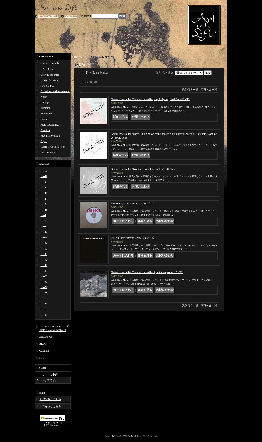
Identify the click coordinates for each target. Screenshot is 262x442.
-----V (44, 287)
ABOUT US (46, 336)
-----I (43, 215)
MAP (42, 357)
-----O (44, 248)
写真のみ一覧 (209, 89)
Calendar (44, 350)
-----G (44, 204)
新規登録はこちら (50, 399)
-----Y (44, 304)
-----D (44, 187)
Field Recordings (50, 124)
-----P (44, 254)
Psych (44, 141)
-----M (44, 237)
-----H (44, 209)
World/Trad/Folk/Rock (53, 146)
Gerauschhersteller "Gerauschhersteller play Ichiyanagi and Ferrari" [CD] (150, 99)
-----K (44, 226)
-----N (44, 243)
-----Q (44, 259)
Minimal (45, 107)
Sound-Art (46, 113)
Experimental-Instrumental (55, 91)
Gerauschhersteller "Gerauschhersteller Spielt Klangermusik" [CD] (147, 272)
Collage (45, 102)
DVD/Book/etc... (50, 152)
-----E (44, 193)
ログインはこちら (50, 406)
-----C (44, 182)
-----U (44, 281)
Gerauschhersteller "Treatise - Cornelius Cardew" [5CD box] (144, 169)
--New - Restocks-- (51, 63)
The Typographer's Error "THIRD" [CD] (133, 203)
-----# (44, 315)
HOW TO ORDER (48, 16)
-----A (44, 171)
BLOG (43, 343)
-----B (44, 176)
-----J (43, 220)
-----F (44, 198)
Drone (44, 119)
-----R (44, 265)
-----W (44, 293)
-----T (44, 276)
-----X (44, 298)
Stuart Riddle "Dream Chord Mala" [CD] (133, 237)
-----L (44, 231)
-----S (44, 270)
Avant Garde (47, 85)
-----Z (44, 309)
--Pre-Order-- (48, 69)
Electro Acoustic (50, 80)
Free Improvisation (51, 135)
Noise (44, 96)
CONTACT (70, 16)
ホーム (78, 56)
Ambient (45, 130)
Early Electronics (50, 74)
